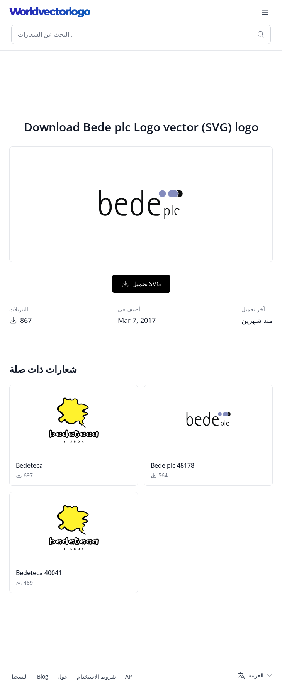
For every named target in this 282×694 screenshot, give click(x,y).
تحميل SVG (141, 284)
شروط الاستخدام (96, 676)
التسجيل (18, 676)
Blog (42, 676)
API (129, 676)
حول (63, 676)
